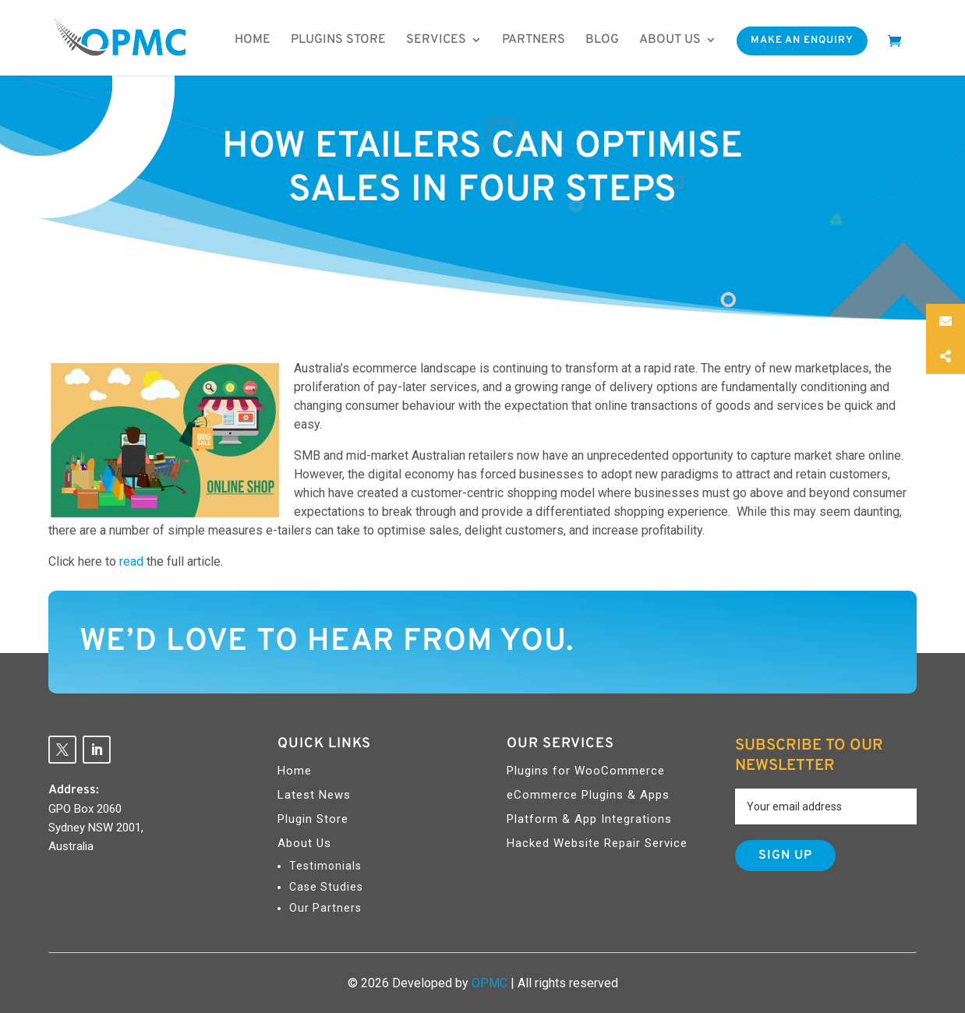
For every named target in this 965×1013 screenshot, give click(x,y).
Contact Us (820, 640)
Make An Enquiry (802, 40)
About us (670, 40)
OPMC (489, 983)
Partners (533, 40)
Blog (602, 40)
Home (252, 40)
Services (436, 40)
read (133, 561)
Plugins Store (338, 40)
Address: (73, 790)
